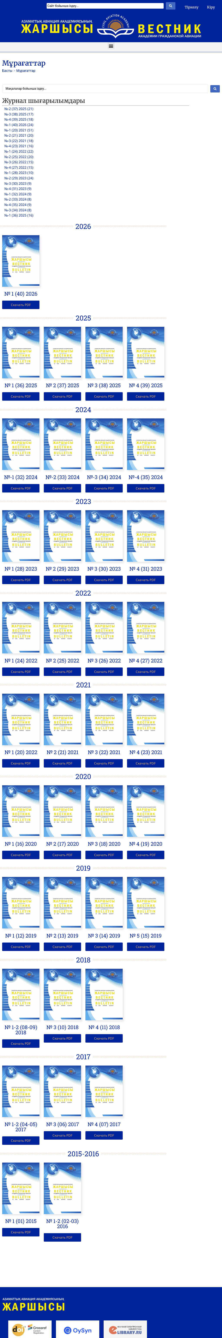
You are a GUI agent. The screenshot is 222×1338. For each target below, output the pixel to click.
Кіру (211, 7)
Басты (7, 71)
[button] (111, 45)
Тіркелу (191, 7)
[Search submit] (170, 6)
